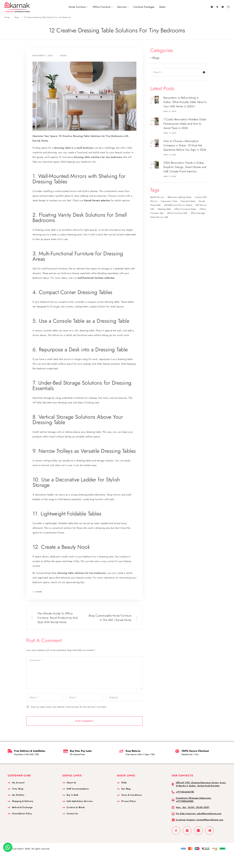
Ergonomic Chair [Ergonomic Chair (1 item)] (169, 201)
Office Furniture (101, 7)
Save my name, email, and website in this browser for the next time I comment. (69, 706)
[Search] (211, 7)
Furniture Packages (143, 7)
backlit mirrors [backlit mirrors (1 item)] (157, 197)
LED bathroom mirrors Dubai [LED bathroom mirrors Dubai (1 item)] (178, 205)
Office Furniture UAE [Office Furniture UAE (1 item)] (177, 213)
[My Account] (217, 7)
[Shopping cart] (228, 7)
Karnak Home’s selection (97, 200)
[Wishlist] (222, 7)
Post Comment (84, 721)
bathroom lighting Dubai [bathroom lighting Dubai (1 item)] (179, 197)
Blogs (63, 55)
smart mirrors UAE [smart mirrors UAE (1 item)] (159, 217)
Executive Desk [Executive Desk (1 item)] (188, 201)
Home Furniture (77, 7)
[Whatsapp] (198, 830)
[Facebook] (176, 830)
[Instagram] (187, 830)
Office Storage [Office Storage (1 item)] (198, 213)
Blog (17, 17)
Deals (162, 7)
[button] (7, 847)
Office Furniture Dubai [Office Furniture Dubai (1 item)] (185, 209)
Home (7, 17)
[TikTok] (209, 830)
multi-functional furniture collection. (96, 278)
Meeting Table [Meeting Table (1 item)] (164, 209)
